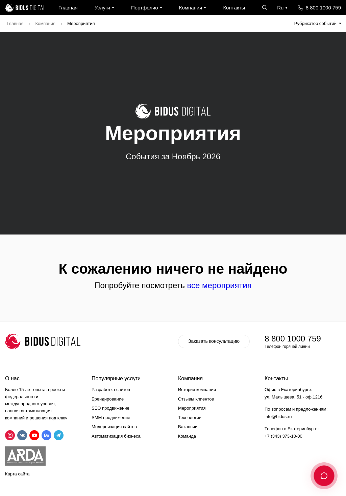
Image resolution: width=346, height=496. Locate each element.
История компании (197, 389)
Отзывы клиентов (196, 399)
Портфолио (144, 7)
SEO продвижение (110, 408)
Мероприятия (192, 408)
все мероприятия (219, 285)
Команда (187, 436)
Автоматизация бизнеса (116, 436)
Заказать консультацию (214, 341)
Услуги (102, 7)
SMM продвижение (111, 417)
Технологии (189, 417)
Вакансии (187, 426)
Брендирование (108, 399)
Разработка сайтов (111, 389)
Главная (68, 7)
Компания (190, 7)
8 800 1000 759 (323, 7)
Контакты (234, 7)
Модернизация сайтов (114, 426)
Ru (280, 7)
